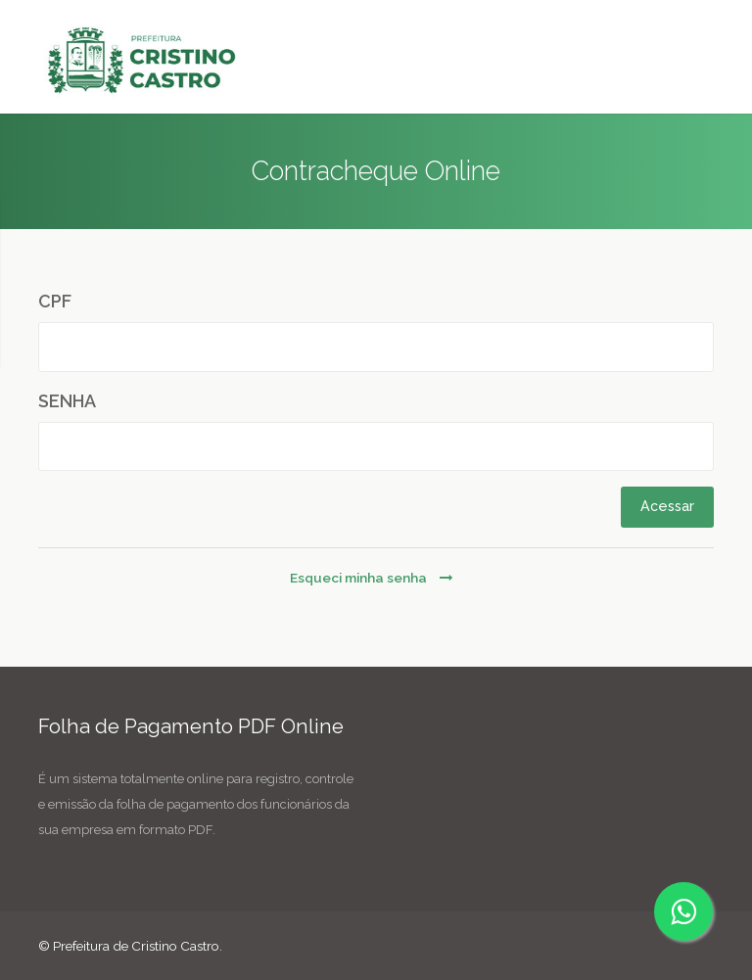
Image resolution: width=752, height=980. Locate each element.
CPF (54, 301)
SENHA (67, 401)
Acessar (667, 506)
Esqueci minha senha (371, 577)
